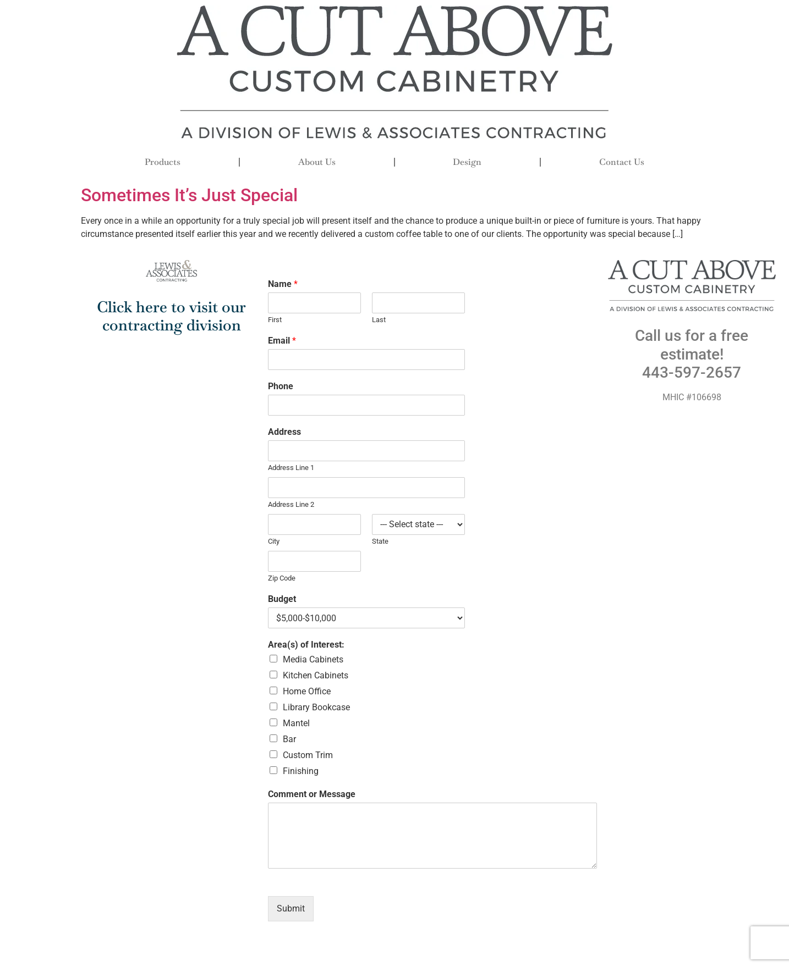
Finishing (301, 771)
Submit (291, 908)
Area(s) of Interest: (306, 644)
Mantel (296, 723)
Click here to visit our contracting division (171, 316)
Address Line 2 (291, 504)
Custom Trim (308, 755)
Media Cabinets (313, 659)
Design (467, 162)
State (380, 541)
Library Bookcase (316, 707)
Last (379, 320)
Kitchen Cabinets (315, 675)
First (275, 320)
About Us (317, 162)
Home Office (307, 691)
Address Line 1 (291, 467)
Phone (280, 386)
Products (162, 162)
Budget (282, 599)
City (274, 541)
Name (283, 284)
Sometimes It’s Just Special (189, 195)
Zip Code (281, 578)
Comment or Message (311, 794)
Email (282, 340)
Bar (289, 739)
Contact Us (621, 162)
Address (284, 432)
